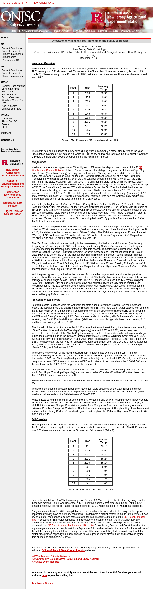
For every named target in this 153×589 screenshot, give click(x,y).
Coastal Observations (13, 86)
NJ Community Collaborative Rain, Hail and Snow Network (65, 559)
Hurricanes (7, 91)
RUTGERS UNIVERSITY (14, 3)
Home (4, 37)
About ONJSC (9, 121)
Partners (6, 133)
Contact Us (7, 140)
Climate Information (12, 54)
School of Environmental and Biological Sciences (12, 183)
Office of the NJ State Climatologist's (63, 550)
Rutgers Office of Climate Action (13, 212)
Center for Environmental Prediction (12, 194)
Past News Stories (42, 583)
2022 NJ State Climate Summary (11, 107)
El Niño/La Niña (10, 88)
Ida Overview (9, 94)
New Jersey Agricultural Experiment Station (13, 172)
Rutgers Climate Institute (12, 204)
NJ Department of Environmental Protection (71, 525)
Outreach (7, 118)
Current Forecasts (11, 51)
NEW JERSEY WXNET (44, 3)
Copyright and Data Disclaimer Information (11, 150)
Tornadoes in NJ (11, 60)
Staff (4, 127)
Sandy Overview (10, 97)
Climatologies (9, 57)
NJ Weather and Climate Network (51, 556)
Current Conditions (12, 48)
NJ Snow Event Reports (45, 561)
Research (7, 124)
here (44, 575)
